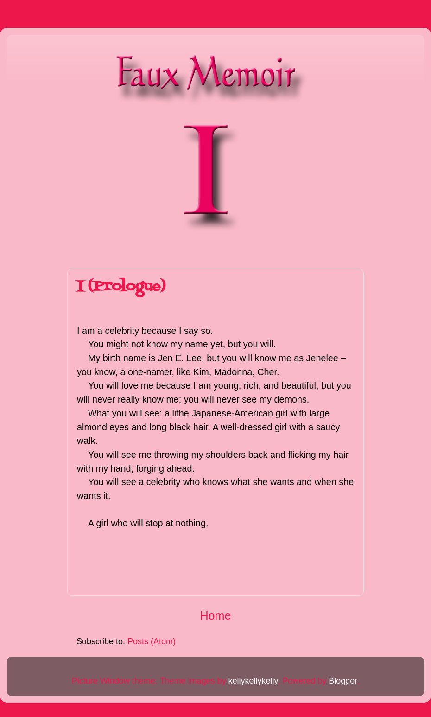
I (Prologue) (121, 286)
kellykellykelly (253, 680)
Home (215, 615)
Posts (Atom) (151, 641)
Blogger (343, 680)
